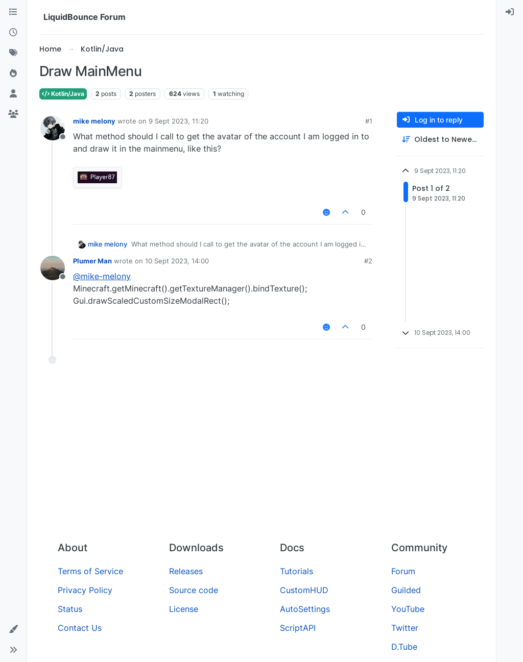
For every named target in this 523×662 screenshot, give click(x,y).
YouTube (407, 609)
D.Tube (404, 647)
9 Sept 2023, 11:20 (178, 121)
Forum (403, 571)
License (183, 609)
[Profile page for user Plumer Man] (52, 268)
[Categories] (13, 12)
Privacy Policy (85, 590)
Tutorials (296, 571)
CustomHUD (304, 590)
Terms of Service (90, 571)
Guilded (406, 590)
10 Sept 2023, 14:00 (177, 261)
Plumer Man (92, 261)
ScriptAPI (298, 628)
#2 (368, 261)
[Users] (13, 94)
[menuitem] (510, 12)
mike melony (94, 121)
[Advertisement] (261, 456)
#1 (368, 121)
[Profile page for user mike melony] (52, 128)
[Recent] (13, 32)
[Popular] (13, 73)
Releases (186, 571)
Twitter (404, 628)
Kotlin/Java (63, 93)
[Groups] (13, 114)
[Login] (510, 12)
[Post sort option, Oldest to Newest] (440, 140)
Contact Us (80, 628)
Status (70, 609)
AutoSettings (305, 609)
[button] (13, 629)
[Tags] (13, 53)
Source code (193, 590)
